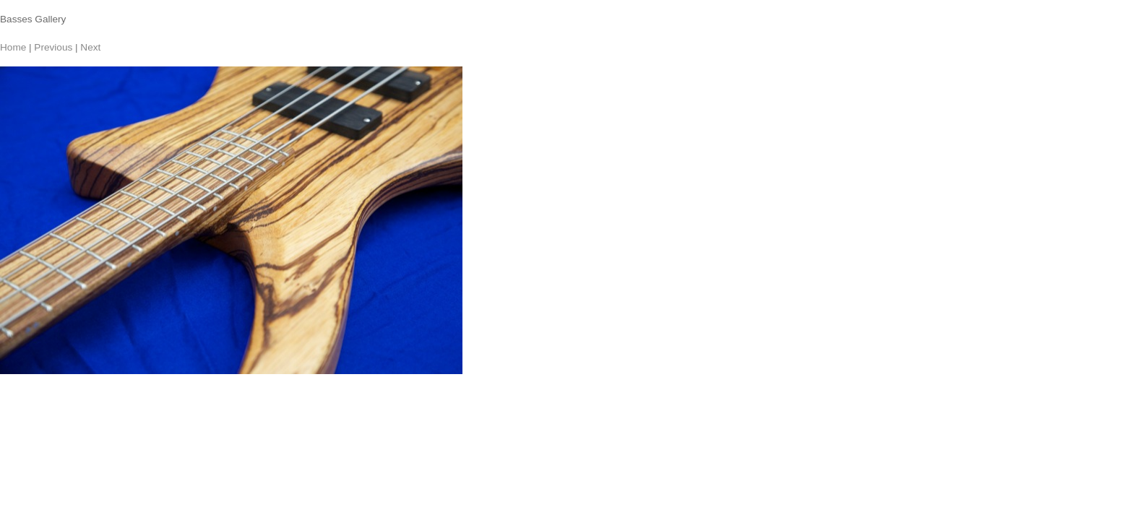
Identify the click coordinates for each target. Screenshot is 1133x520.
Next (90, 47)
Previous (53, 47)
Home (13, 47)
